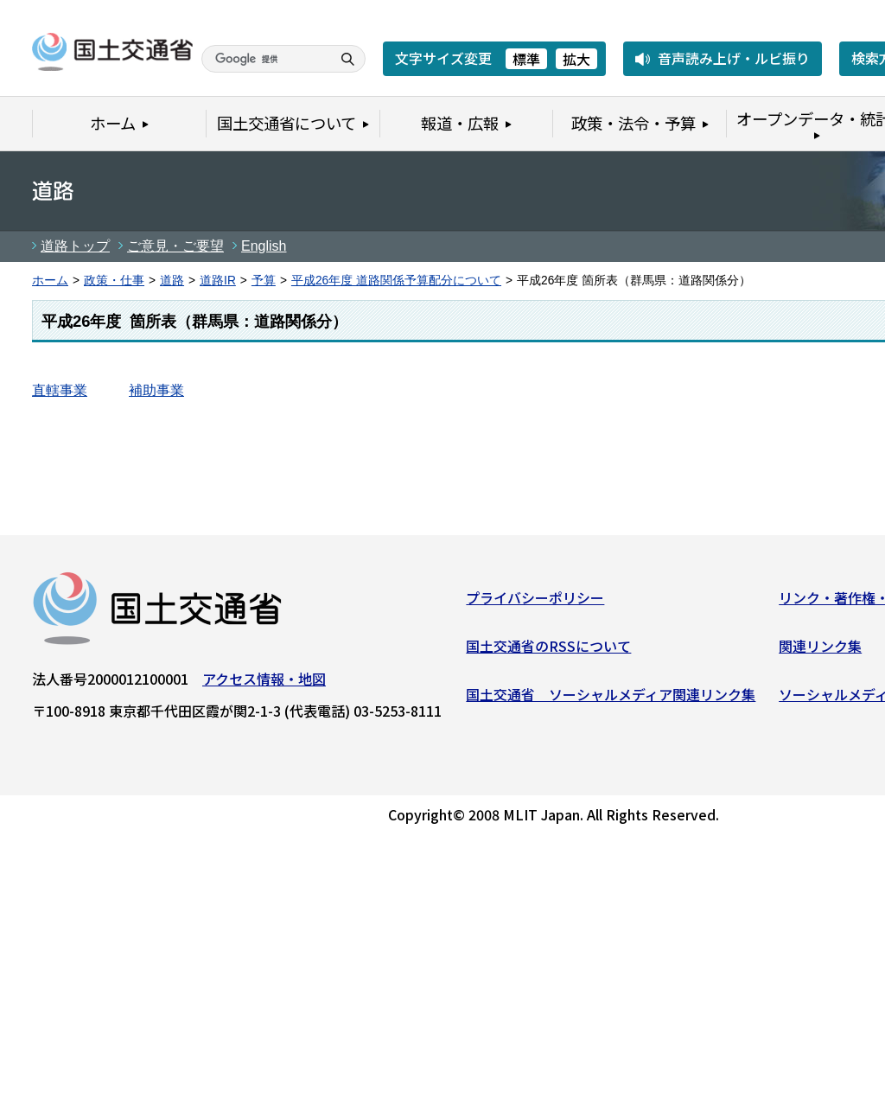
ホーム (50, 280)
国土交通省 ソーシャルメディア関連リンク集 (610, 697)
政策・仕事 (114, 280)
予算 (263, 280)
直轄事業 (59, 390)
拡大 (576, 58)
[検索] (264, 59)
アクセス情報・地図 (264, 683)
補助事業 (156, 390)
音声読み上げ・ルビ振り (734, 58)
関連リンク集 (820, 650)
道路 (172, 280)
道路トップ (75, 246)
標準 (526, 58)
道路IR (218, 280)
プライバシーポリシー (535, 601)
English (263, 246)
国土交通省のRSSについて (548, 650)
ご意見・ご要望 (175, 246)
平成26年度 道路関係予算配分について (396, 280)
